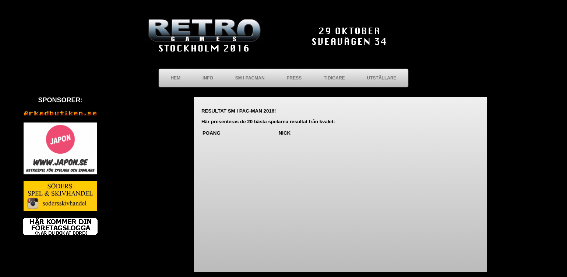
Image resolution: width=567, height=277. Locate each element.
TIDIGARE (334, 78)
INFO (207, 78)
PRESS (294, 78)
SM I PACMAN (250, 78)
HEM (175, 78)
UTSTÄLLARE (382, 78)
